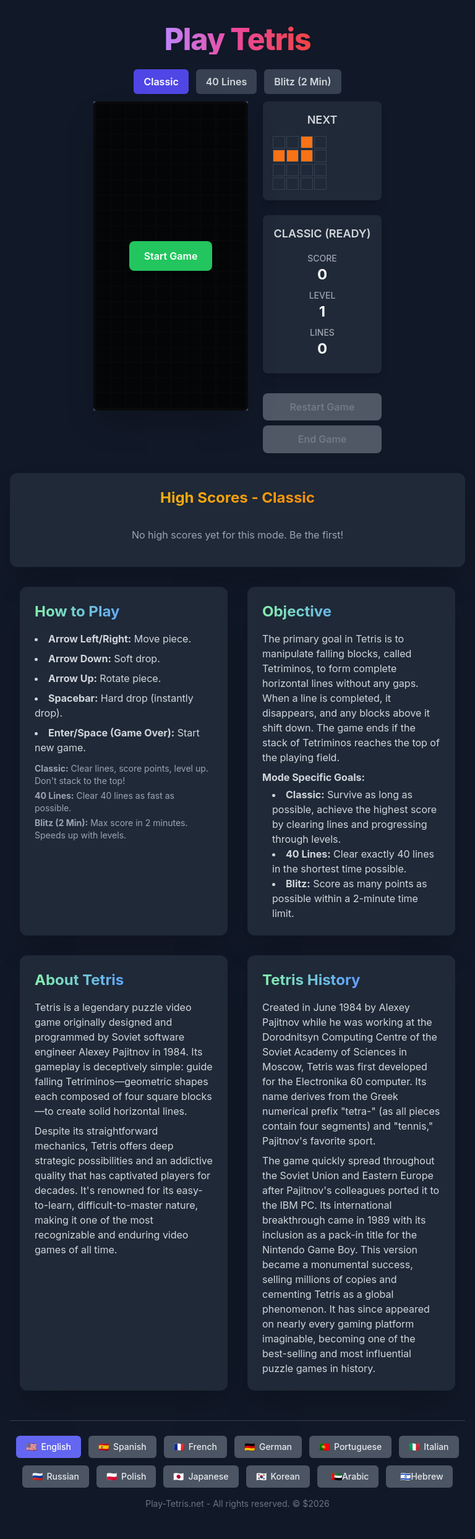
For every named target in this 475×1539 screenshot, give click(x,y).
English (48, 1451)
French (195, 1451)
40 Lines (226, 81)
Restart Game (322, 408)
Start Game (171, 256)
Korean (278, 1480)
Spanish (122, 1451)
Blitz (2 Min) (302, 81)
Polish (126, 1480)
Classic (160, 81)
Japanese (200, 1480)
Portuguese (350, 1451)
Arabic (350, 1480)
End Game (322, 443)
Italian (428, 1451)
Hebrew (421, 1480)
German (268, 1451)
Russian (55, 1480)
